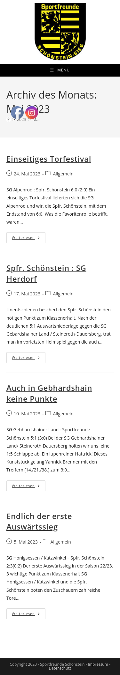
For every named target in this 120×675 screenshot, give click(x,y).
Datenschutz (60, 668)
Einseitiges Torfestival (48, 158)
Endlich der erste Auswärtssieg (39, 521)
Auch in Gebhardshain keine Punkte (49, 393)
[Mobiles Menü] (60, 70)
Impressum (98, 664)
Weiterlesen (28, 238)
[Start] (8, 119)
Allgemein (63, 174)
